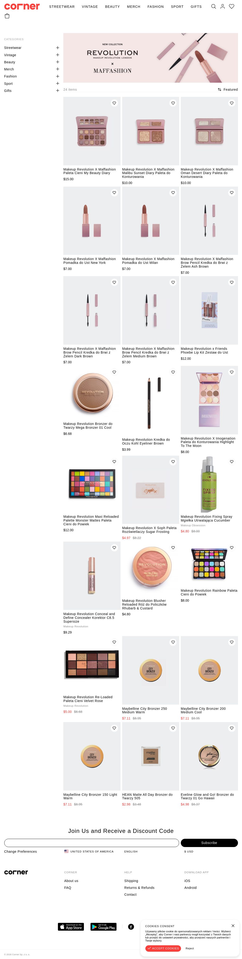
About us (71, 881)
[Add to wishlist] (114, 103)
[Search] (213, 6)
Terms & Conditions (199, 954)
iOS (187, 881)
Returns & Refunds (139, 888)
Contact (130, 894)
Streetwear (62, 7)
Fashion (155, 7)
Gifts (196, 7)
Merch (133, 7)
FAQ (67, 888)
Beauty (112, 7)
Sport (177, 7)
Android (190, 888)
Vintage (90, 7)
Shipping (131, 881)
